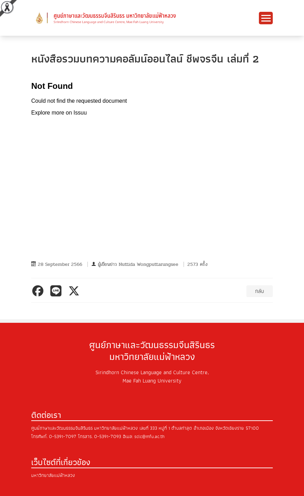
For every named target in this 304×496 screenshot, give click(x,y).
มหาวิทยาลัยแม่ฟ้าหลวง (53, 475)
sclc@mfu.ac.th (149, 436)
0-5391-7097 (62, 436)
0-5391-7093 (107, 436)
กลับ (259, 291)
